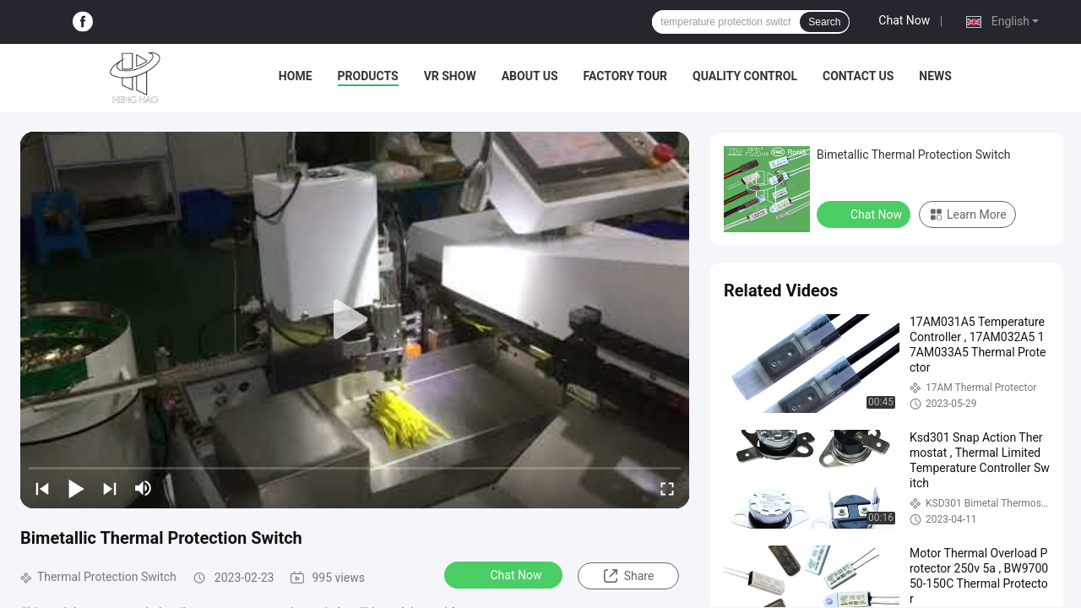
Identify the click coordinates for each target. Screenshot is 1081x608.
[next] (110, 488)
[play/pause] (76, 488)
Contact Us (858, 76)
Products (368, 76)
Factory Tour (626, 76)
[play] (355, 320)
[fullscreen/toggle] (667, 488)
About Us (530, 76)
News (935, 76)
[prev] (42, 488)
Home (295, 76)
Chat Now (904, 20)
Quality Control (745, 76)
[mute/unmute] (143, 488)
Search (824, 22)
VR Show (450, 76)
